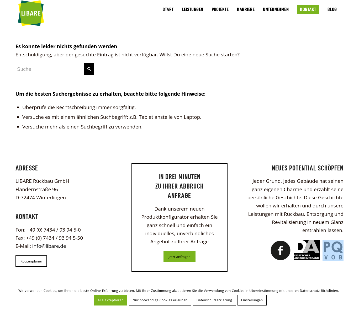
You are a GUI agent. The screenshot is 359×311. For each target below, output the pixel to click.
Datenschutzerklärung (214, 300)
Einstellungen (252, 300)
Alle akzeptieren (111, 300)
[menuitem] (168, 9)
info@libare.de (49, 246)
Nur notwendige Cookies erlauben (160, 300)
